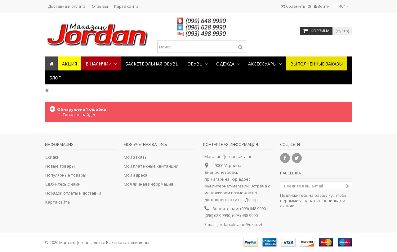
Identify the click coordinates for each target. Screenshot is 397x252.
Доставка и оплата (67, 6)
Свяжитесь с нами (63, 184)
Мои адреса (135, 175)
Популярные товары (65, 175)
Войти (322, 6)
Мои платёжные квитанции (151, 166)
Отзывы (100, 6)
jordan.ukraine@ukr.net (239, 224)
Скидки (52, 157)
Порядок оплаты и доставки (73, 193)
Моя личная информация (148, 184)
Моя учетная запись (145, 144)
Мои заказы (136, 157)
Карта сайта (126, 6)
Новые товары (60, 166)
